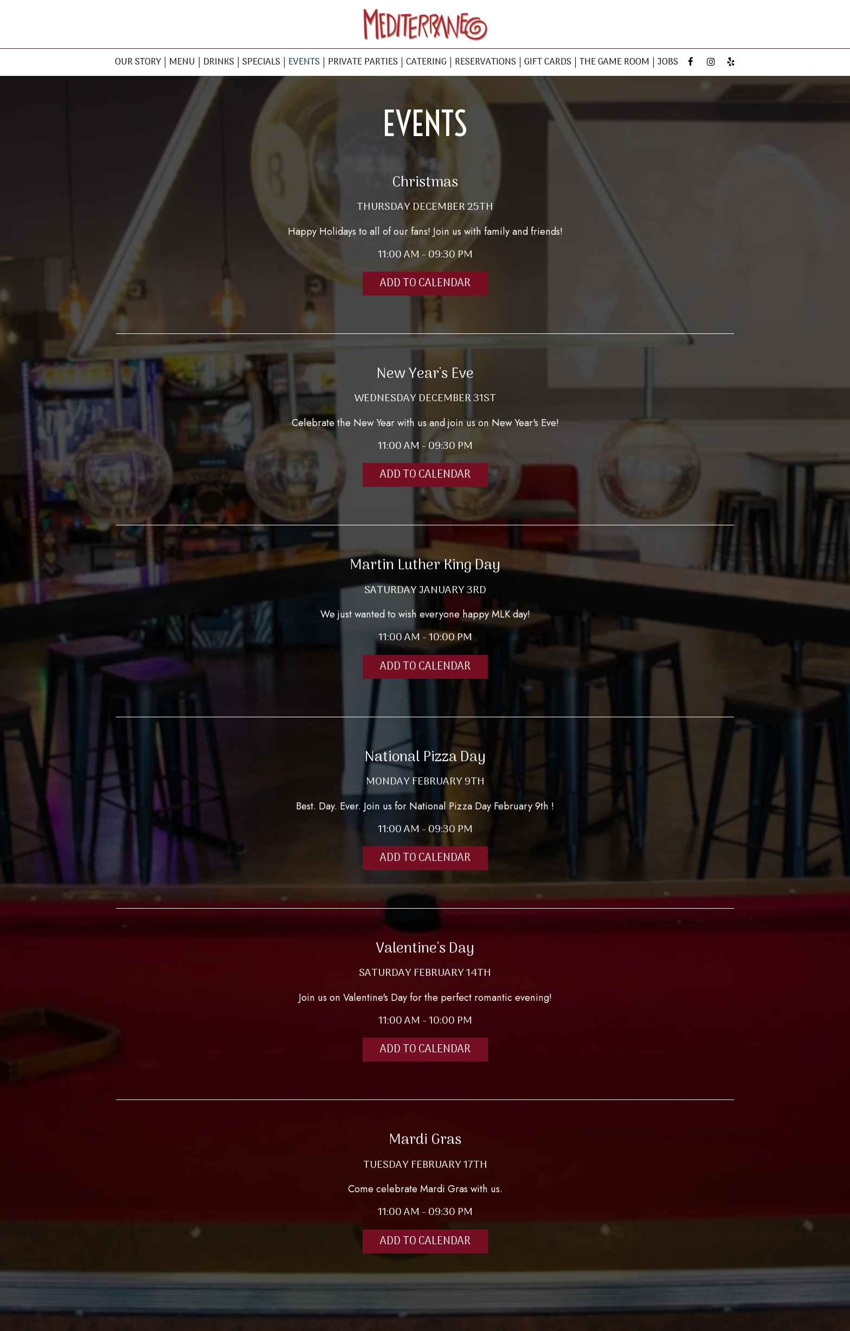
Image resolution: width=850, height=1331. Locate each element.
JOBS (668, 62)
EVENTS (304, 62)
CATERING (426, 62)
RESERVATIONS (485, 62)
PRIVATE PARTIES (363, 62)
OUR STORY (138, 62)
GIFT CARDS (547, 62)
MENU (182, 62)
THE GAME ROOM (614, 62)
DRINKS (218, 62)
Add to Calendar (425, 283)
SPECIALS (261, 62)
